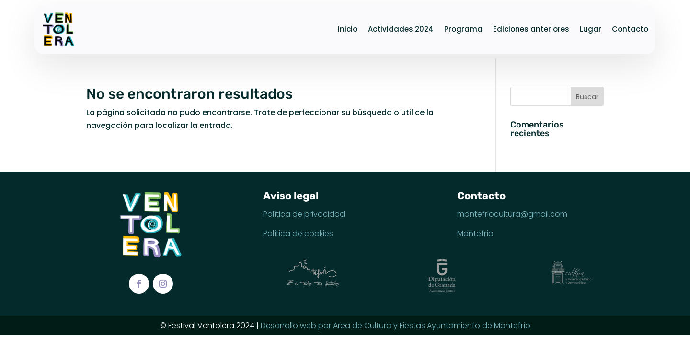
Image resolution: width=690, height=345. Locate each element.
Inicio (347, 29)
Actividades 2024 (401, 29)
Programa (463, 29)
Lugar (590, 29)
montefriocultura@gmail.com (512, 213)
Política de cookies (298, 233)
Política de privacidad (304, 213)
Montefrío (475, 233)
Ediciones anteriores (531, 29)
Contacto (630, 29)
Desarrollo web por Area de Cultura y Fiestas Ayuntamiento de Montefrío (395, 325)
